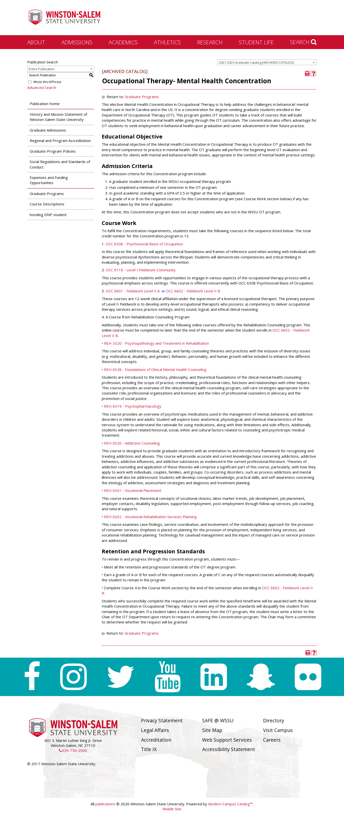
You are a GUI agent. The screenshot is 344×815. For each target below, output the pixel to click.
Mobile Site (171, 808)
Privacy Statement (162, 720)
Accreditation (156, 739)
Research (209, 42)
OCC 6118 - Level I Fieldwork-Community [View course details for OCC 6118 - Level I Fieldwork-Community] (141, 269)
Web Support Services (227, 739)
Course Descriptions (47, 203)
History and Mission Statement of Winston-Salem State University (58, 117)
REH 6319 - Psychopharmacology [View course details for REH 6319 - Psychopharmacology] (132, 406)
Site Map (212, 730)
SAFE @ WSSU (217, 720)
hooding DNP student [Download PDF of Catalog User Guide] (48, 214)
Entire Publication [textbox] (42, 69)
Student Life (256, 42)
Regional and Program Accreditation (60, 140)
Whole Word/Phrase (47, 82)
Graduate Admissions (48, 130)
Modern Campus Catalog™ (230, 803)
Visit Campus (278, 730)
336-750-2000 (73, 750)
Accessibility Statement (228, 749)
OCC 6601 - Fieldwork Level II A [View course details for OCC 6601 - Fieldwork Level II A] (133, 290)
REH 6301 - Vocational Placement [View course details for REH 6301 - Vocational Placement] (132, 490)
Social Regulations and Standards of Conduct (60, 164)
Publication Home (45, 103)
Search (303, 42)
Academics (123, 42)
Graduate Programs (47, 193)
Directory (273, 720)
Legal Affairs (155, 730)
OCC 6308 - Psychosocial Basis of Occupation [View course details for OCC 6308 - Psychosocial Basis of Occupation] (144, 243)
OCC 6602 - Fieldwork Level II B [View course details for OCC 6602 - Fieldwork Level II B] (193, 290)
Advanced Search (41, 87)
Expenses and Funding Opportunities (49, 180)
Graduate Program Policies (53, 151)
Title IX (149, 749)
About (36, 42)
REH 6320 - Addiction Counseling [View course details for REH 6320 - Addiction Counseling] (132, 443)
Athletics (167, 42)
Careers (272, 739)
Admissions (76, 42)
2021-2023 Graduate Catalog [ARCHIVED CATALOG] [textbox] (256, 62)
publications (105, 803)
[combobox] (267, 62)
